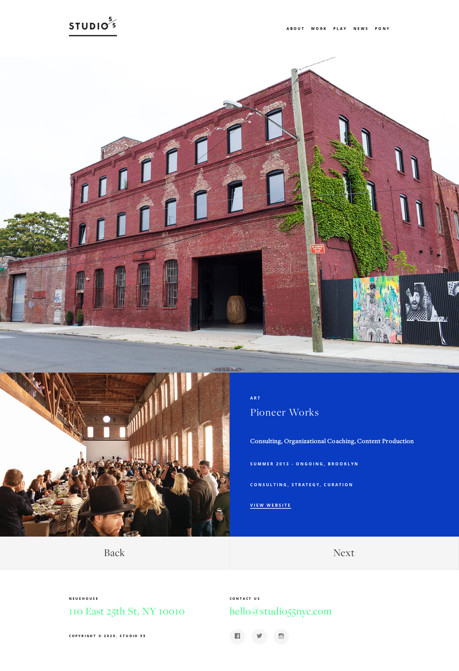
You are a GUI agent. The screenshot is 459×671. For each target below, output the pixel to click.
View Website (270, 505)
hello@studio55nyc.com (281, 611)
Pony (382, 28)
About (295, 28)
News (361, 28)
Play (340, 28)
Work (319, 28)
